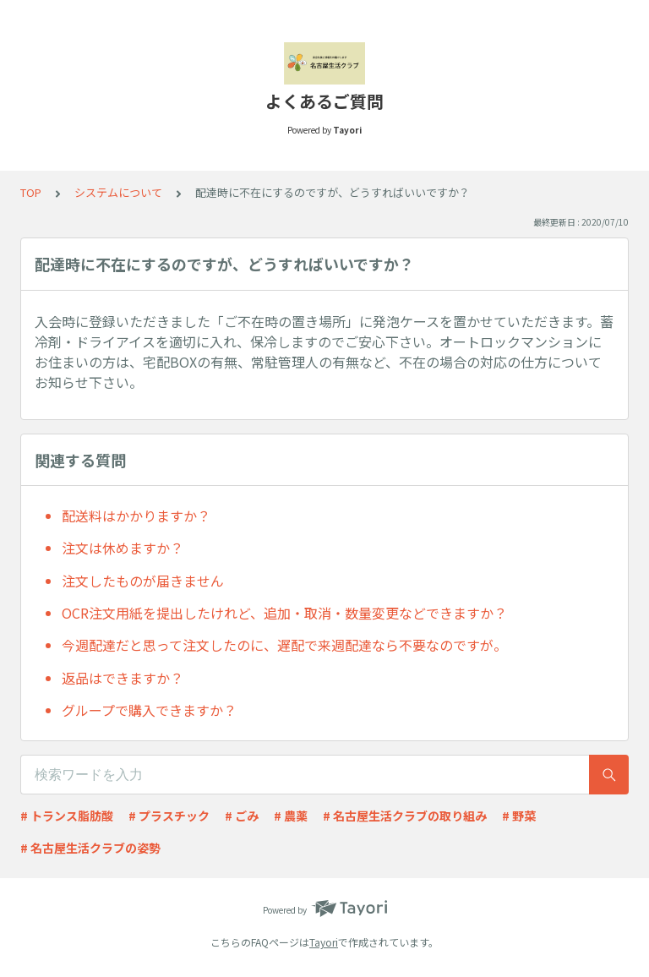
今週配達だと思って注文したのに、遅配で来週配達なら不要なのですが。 (284, 645)
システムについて (118, 192)
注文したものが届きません (143, 580)
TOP (30, 192)
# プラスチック (169, 815)
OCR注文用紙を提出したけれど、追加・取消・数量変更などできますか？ (284, 613)
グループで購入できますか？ (149, 710)
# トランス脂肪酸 (66, 815)
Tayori (323, 942)
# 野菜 (519, 815)
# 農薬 (291, 815)
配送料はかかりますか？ (136, 515)
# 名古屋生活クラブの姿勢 (90, 847)
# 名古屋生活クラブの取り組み (405, 815)
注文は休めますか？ (122, 548)
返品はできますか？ (122, 678)
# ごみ (242, 815)
